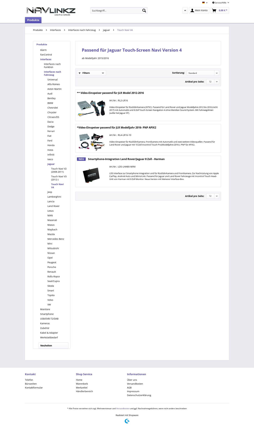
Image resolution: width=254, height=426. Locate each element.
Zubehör (44, 328)
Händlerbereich (84, 391)
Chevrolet (52, 107)
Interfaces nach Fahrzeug (52, 73)
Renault (51, 271)
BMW (50, 103)
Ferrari (51, 131)
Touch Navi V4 (57, 186)
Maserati (52, 220)
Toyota (51, 295)
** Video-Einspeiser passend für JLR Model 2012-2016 (110, 93)
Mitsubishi (53, 248)
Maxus (51, 224)
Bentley (51, 98)
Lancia (50, 201)
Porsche (51, 267)
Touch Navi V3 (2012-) (59, 178)
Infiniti (50, 154)
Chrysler (52, 112)
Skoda (50, 285)
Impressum (133, 391)
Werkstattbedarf (49, 337)
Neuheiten (46, 345)
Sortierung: (178, 72)
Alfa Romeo (53, 84)
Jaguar (51, 164)
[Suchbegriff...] (119, 10)
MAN (50, 215)
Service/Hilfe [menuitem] (219, 2)
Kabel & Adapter (49, 332)
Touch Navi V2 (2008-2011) (59, 170)
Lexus (50, 210)
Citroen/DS (53, 117)
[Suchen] (144, 10)
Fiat (49, 135)
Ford (49, 140)
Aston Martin (54, 88)
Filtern (84, 72)
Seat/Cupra (53, 281)
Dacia (50, 121)
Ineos (50, 149)
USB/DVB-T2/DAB (49, 318)
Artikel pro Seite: (194, 81)
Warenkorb (82, 383)
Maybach (52, 229)
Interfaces (45, 59)
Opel (50, 257)
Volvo (50, 299)
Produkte (41, 44)
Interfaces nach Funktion (52, 65)
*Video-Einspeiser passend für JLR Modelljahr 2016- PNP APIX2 (116, 127)
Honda (51, 145)
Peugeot (51, 262)
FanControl (46, 54)
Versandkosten (135, 383)
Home (79, 379)
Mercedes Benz (55, 238)
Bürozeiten (31, 383)
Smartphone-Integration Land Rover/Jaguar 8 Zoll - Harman (121, 159)
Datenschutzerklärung (139, 395)
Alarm (43, 49)
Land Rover (53, 206)
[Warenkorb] (220, 10)
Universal (52, 79)
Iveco (50, 159)
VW (49, 304)
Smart (50, 290)
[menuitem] (119, 10)
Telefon (29, 379)
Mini (49, 243)
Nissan (51, 252)
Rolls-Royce (53, 276)
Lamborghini (54, 196)
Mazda (51, 234)
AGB (129, 387)
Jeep (49, 192)
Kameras (45, 323)
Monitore (45, 309)
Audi (49, 93)
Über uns (132, 379)
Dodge (50, 126)
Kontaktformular (34, 387)
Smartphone (47, 313)
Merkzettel (81, 387)
